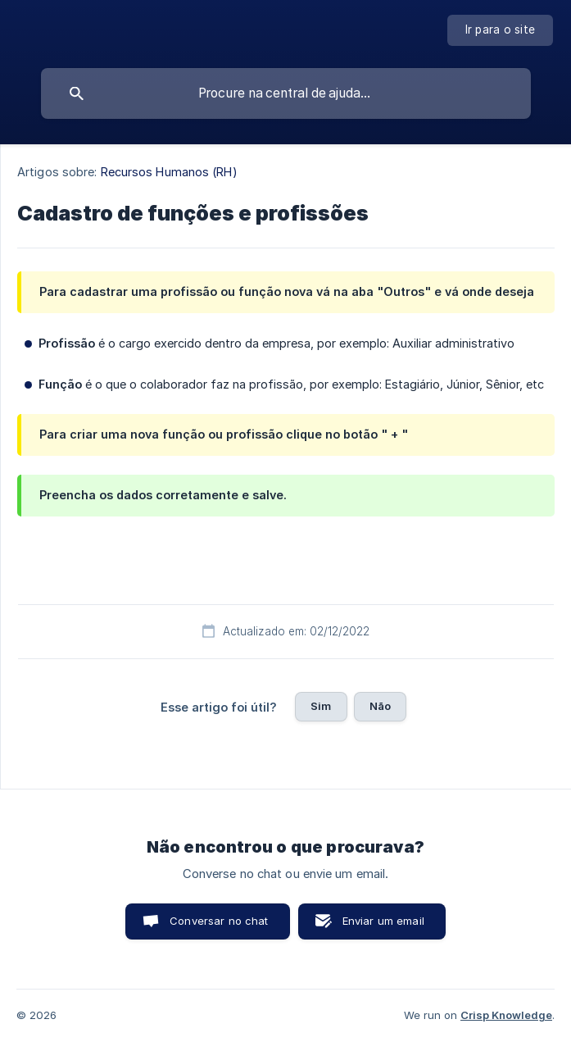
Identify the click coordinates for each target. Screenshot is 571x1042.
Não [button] (380, 705)
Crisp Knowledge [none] (506, 1015)
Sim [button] (320, 705)
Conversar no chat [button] (219, 920)
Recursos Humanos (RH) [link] (169, 172)
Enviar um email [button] (383, 920)
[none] (500, 30)
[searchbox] (286, 93)
